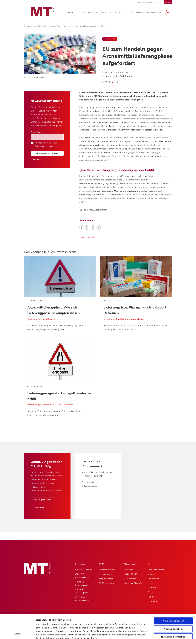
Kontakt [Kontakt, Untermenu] (151, 574)
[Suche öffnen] (169, 11)
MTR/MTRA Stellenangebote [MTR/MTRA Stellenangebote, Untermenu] (81, 591)
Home (27, 26)
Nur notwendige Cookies (173, 614)
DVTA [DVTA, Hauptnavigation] (101, 564)
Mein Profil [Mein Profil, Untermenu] (152, 587)
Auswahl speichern (173, 606)
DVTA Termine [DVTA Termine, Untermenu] (129, 578)
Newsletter (149, 2)
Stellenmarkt (88, 482)
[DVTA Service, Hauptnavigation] (122, 12)
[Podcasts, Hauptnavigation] (73, 12)
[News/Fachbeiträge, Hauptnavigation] (90, 12)
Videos (139, 2)
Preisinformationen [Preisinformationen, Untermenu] (156, 569)
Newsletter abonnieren (47, 153)
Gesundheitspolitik (109, 39)
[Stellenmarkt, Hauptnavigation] (138, 12)
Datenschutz (42, 622)
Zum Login (39, 507)
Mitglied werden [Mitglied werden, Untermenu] (106, 578)
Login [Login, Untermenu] (150, 583)
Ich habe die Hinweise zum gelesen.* (46, 144)
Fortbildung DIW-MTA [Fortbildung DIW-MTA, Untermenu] (133, 583)
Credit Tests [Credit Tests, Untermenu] (128, 569)
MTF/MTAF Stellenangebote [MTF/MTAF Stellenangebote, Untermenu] (81, 576)
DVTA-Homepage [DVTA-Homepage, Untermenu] (106, 583)
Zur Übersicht (87, 237)
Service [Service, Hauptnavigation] (151, 564)
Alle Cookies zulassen (173, 598)
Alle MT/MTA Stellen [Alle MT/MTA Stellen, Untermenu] (83, 569)
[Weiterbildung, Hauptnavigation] (155, 12)
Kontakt (158, 2)
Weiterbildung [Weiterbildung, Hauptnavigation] (129, 564)
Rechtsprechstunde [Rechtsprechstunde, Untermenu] (107, 569)
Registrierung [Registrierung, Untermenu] (153, 578)
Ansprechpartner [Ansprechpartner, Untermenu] (106, 574)
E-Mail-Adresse (37, 132)
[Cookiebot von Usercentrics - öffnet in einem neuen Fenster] (18, 634)
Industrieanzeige (89, 485)
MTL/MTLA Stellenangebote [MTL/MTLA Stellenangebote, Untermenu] (81, 583)
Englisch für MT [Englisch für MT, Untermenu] (130, 574)
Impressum (56, 622)
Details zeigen (145, 633)
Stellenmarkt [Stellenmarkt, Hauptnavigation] (80, 564)
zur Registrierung (42, 499)
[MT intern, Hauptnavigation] (108, 12)
